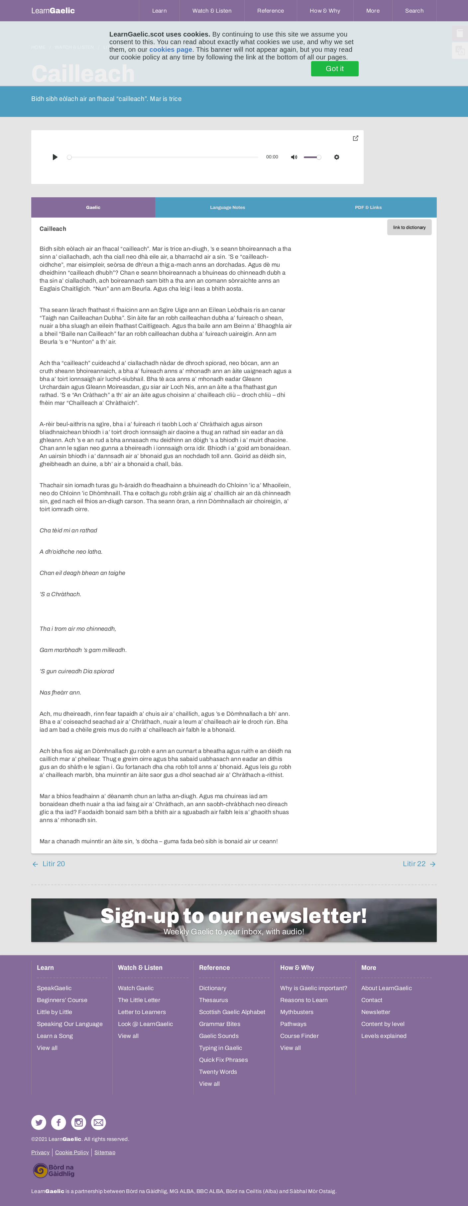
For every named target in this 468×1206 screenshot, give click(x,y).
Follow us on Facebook (58, 1122)
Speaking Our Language (70, 1024)
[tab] (93, 207)
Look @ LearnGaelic (145, 1024)
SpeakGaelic (54, 988)
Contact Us (98, 1122)
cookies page (170, 49)
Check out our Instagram (78, 1122)
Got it (335, 69)
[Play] (55, 157)
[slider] (163, 157)
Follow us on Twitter (38, 1122)
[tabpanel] (234, 536)
